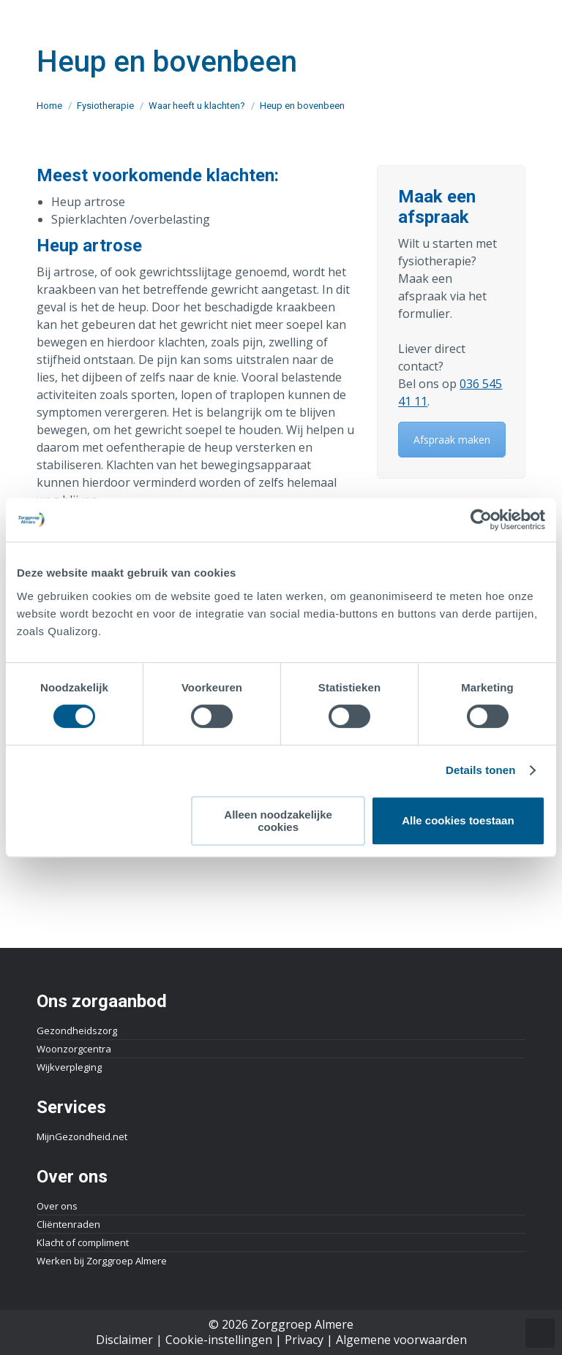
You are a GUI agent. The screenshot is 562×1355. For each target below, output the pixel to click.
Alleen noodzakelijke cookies (278, 820)
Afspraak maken (451, 440)
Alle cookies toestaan (458, 820)
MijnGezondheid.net (82, 1136)
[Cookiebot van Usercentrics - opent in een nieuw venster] (481, 520)
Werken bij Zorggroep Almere (102, 1260)
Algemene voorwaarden (401, 1340)
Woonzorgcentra (74, 1048)
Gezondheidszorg (77, 1030)
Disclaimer (124, 1340)
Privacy (304, 1340)
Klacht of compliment (83, 1242)
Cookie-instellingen (218, 1340)
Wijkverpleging (69, 1067)
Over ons (57, 1205)
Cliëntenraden (68, 1224)
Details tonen (480, 770)
